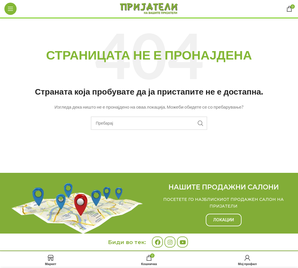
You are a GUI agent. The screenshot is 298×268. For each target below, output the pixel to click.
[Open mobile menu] (10, 9)
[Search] (149, 123)
